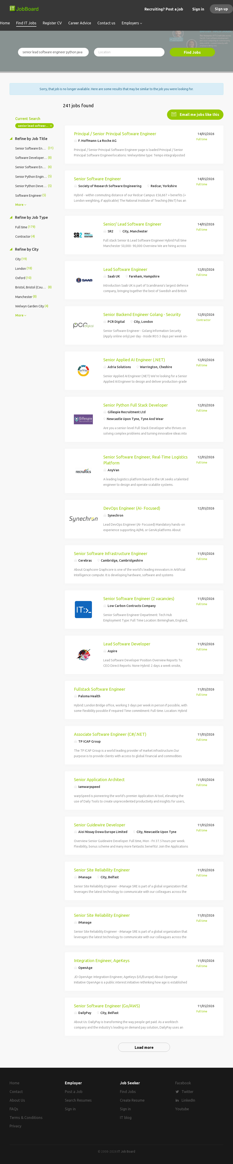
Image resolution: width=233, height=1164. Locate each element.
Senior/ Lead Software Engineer (132, 223)
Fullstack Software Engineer (99, 688)
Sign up (221, 9)
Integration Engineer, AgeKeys (101, 960)
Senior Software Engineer (97, 178)
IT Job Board (126, 1151)
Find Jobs (192, 52)
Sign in (198, 9)
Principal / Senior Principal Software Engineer (115, 133)
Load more (144, 1047)
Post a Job (73, 1091)
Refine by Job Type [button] (31, 217)
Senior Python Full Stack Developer (135, 404)
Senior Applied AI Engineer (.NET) (134, 359)
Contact (16, 1091)
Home (14, 1083)
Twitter (187, 1091)
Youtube (182, 1108)
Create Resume (132, 1100)
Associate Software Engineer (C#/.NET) (110, 734)
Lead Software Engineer (125, 269)
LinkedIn (188, 1100)
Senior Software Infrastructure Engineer (110, 553)
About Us (17, 1100)
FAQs (14, 1108)
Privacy (15, 1126)
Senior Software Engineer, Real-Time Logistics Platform (145, 459)
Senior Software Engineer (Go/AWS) (107, 1005)
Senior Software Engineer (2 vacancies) (138, 598)
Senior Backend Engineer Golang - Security (142, 314)
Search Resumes (78, 1100)
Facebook (183, 1083)
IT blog (126, 1117)
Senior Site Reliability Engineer (102, 869)
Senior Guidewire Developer (99, 824)
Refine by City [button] (26, 249)
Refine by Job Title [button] (30, 138)
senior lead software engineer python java (36, 125)
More (19, 204)
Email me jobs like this (199, 114)
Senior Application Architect (99, 779)
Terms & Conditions (26, 1117)
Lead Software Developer (126, 643)
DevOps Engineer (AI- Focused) (131, 507)
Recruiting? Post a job (163, 9)
